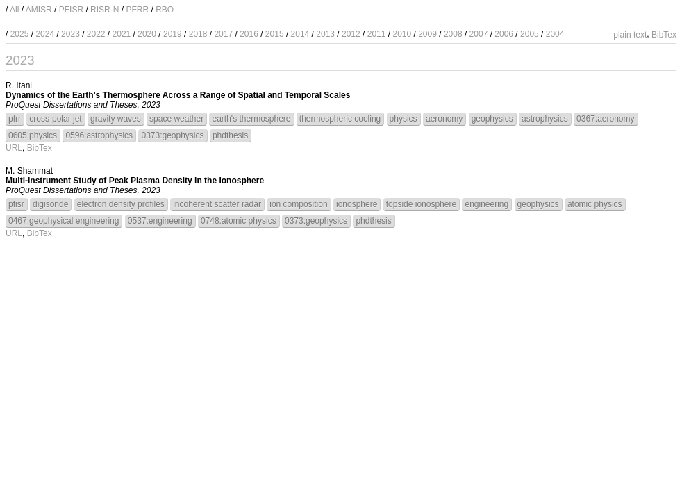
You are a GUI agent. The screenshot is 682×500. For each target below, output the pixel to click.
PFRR (137, 10)
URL (14, 148)
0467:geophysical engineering (63, 221)
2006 (503, 34)
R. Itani (19, 85)
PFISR (71, 10)
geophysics (492, 119)
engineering (486, 204)
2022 (96, 34)
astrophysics (545, 119)
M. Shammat (29, 171)
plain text (630, 35)
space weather (176, 119)
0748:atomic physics (238, 221)
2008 (453, 34)
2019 (172, 34)
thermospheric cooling (340, 119)
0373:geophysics (172, 135)
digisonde (50, 204)
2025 (19, 34)
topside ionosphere (421, 204)
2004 (555, 34)
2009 (427, 34)
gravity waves (115, 119)
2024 (44, 34)
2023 (70, 34)
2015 (274, 34)
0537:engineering (160, 221)
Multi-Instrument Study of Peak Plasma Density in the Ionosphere (135, 180)
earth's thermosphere (251, 119)
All (14, 10)
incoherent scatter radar (217, 204)
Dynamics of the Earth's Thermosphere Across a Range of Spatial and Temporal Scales (178, 95)
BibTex (663, 35)
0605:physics (32, 135)
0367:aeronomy (605, 119)
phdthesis (230, 135)
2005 (529, 34)
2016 (249, 34)
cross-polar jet (55, 119)
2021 (122, 34)
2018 (198, 34)
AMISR (39, 10)
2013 (325, 34)
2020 (147, 34)
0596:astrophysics (99, 135)
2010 (401, 34)
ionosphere (356, 204)
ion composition (298, 204)
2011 (376, 34)
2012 (351, 34)
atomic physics (594, 204)
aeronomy (444, 119)
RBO (165, 10)
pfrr (14, 119)
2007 (478, 34)
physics (403, 119)
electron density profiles (121, 204)
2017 (223, 34)
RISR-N (104, 10)
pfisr (16, 204)
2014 (300, 34)
